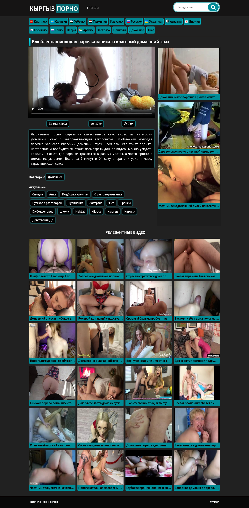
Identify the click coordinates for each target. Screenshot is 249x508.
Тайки (57, 30)
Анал (150, 30)
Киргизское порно (44, 502)
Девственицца (42, 220)
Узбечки (77, 21)
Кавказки (116, 21)
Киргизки (38, 21)
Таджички (98, 21)
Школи (64, 211)
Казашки (59, 21)
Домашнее (136, 30)
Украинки (153, 21)
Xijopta (96, 211)
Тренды (93, 8)
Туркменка (75, 203)
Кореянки (38, 30)
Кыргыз (54, 8)
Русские (134, 21)
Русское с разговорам (47, 203)
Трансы (125, 203)
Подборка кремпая (75, 194)
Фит (111, 203)
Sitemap (214, 502)
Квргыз (129, 211)
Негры (71, 30)
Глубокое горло (42, 211)
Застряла (103, 30)
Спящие (37, 194)
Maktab (80, 211)
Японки (192, 21)
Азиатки (173, 21)
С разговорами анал (108, 194)
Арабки (86, 30)
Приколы (119, 30)
